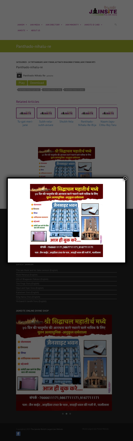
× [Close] (125, 178)
